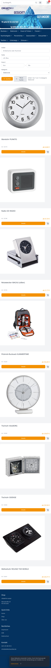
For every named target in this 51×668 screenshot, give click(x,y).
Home (3, 613)
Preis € (3, 62)
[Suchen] (36, 2)
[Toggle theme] (40, 2)
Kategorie (4, 69)
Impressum (4, 629)
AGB (2, 633)
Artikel (3, 47)
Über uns (4, 620)
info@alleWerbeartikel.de (8, 649)
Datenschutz (14, 664)
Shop (2, 616)
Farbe (3, 55)
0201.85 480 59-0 (6, 646)
